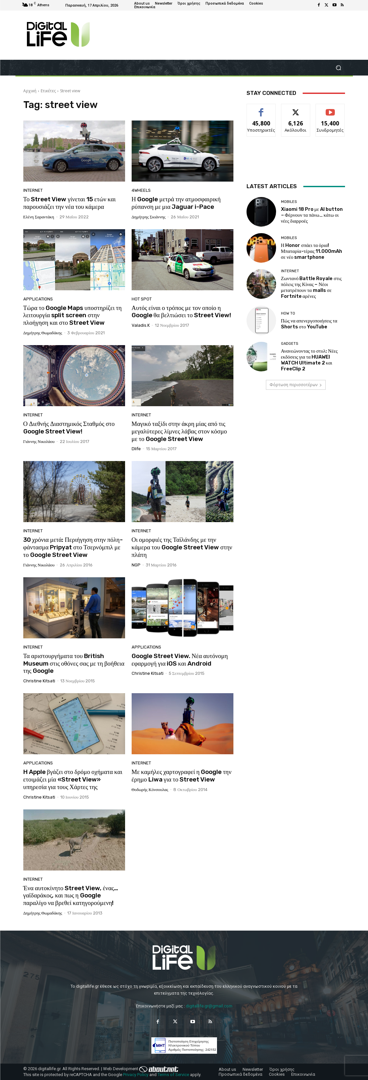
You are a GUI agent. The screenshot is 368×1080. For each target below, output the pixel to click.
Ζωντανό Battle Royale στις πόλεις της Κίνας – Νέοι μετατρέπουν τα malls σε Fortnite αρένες (311, 287)
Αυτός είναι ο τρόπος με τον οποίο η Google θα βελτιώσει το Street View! (181, 311)
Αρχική (29, 91)
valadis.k (141, 325)
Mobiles (289, 202)
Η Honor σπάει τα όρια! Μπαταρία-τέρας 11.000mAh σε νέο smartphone (311, 251)
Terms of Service (173, 1074)
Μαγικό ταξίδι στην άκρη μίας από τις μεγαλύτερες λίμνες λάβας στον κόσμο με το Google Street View (179, 431)
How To (288, 313)
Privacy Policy (135, 1074)
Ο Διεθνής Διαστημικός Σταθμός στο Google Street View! (69, 427)
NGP (136, 564)
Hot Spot (142, 299)
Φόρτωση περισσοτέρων (296, 384)
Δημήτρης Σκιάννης (149, 216)
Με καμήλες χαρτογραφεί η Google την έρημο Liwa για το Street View (182, 775)
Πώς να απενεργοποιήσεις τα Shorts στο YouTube (309, 324)
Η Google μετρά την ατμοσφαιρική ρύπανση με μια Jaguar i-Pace (176, 202)
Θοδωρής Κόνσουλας (150, 789)
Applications (38, 299)
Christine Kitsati (39, 680)
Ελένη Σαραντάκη (38, 216)
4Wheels (141, 190)
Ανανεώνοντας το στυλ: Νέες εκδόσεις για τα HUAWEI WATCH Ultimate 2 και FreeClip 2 (309, 360)
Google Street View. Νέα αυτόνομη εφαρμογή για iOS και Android (180, 659)
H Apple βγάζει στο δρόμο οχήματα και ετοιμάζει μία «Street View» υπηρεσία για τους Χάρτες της (72, 779)
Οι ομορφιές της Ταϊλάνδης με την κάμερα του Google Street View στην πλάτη (182, 547)
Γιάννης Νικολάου (39, 441)
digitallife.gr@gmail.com (209, 1005)
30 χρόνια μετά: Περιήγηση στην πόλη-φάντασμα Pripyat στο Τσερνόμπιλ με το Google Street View (73, 547)
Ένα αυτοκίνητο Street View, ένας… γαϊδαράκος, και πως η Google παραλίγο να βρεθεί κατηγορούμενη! (71, 895)
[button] (338, 68)
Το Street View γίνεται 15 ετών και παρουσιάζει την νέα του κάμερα (69, 202)
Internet (33, 190)
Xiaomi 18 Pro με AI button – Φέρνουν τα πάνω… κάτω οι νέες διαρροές (312, 215)
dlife (136, 448)
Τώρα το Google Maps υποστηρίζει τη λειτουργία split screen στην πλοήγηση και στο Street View (72, 315)
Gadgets (289, 343)
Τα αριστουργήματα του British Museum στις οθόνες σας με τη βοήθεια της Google (73, 663)
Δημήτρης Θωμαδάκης (42, 332)
